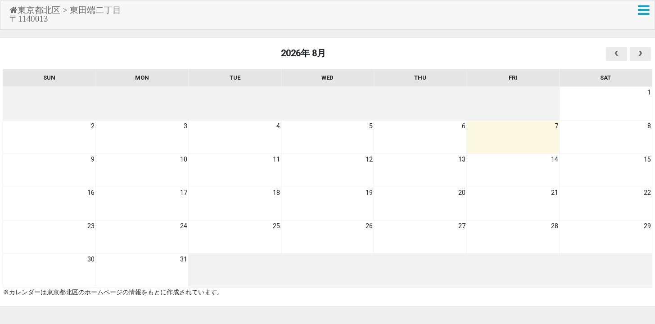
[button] (643, 10)
